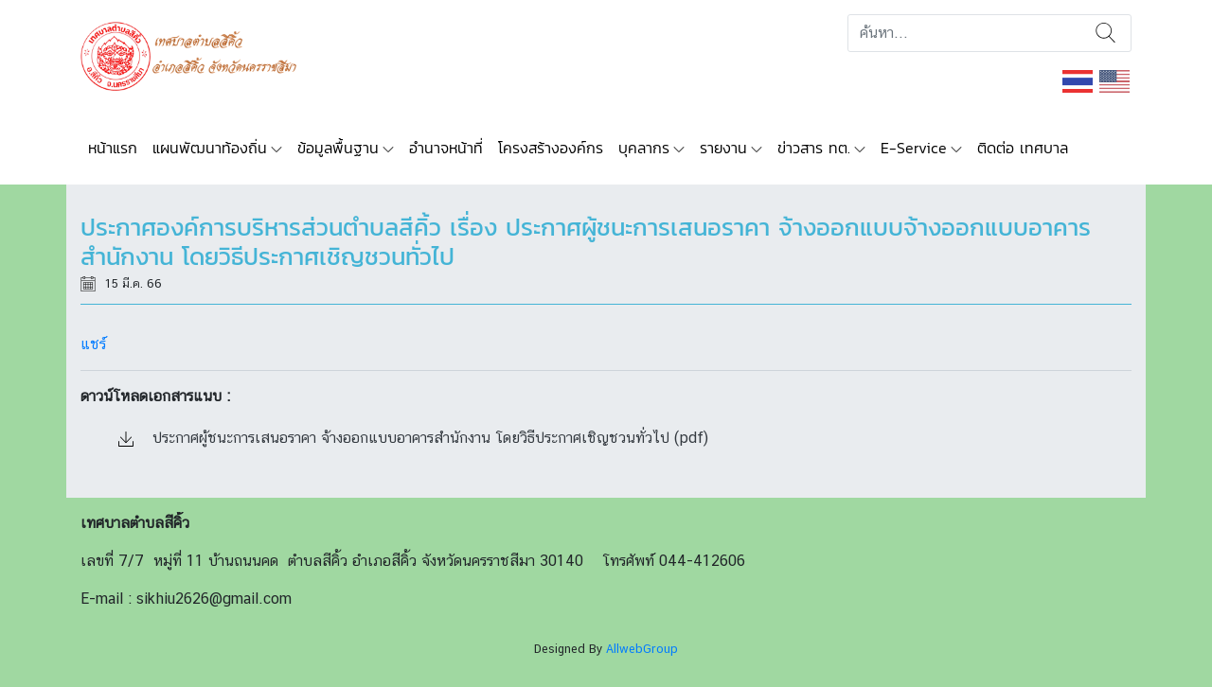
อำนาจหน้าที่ (446, 147)
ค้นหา (1105, 33)
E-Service (914, 147)
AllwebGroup (642, 649)
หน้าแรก (112, 147)
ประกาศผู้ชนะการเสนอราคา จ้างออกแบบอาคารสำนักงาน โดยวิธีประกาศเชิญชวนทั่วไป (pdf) (413, 438)
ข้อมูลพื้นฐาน (338, 147)
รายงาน (723, 147)
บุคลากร (643, 147)
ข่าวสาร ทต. (813, 147)
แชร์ (93, 344)
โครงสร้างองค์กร (550, 147)
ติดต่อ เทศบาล (1022, 147)
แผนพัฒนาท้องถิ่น (209, 147)
